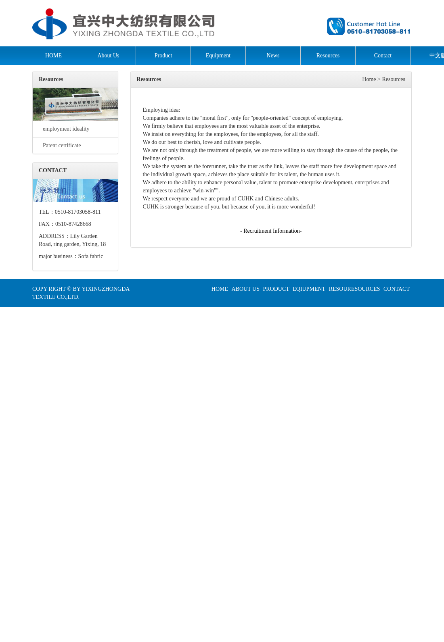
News (273, 55)
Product (163, 55)
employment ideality (64, 129)
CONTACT (396, 289)
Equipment (218, 55)
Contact (383, 55)
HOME (53, 55)
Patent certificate (60, 145)
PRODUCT (276, 289)
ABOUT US (246, 289)
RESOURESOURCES (354, 289)
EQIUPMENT (309, 289)
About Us (108, 55)
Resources (328, 55)
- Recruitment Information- (271, 231)
